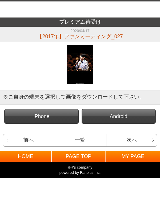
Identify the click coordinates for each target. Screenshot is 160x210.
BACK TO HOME (80, 8)
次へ (131, 140)
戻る (11, 9)
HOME (25, 156)
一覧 (80, 140)
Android (118, 116)
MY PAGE (133, 156)
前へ (28, 140)
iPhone (42, 116)
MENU (149, 9)
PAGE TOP (78, 156)
